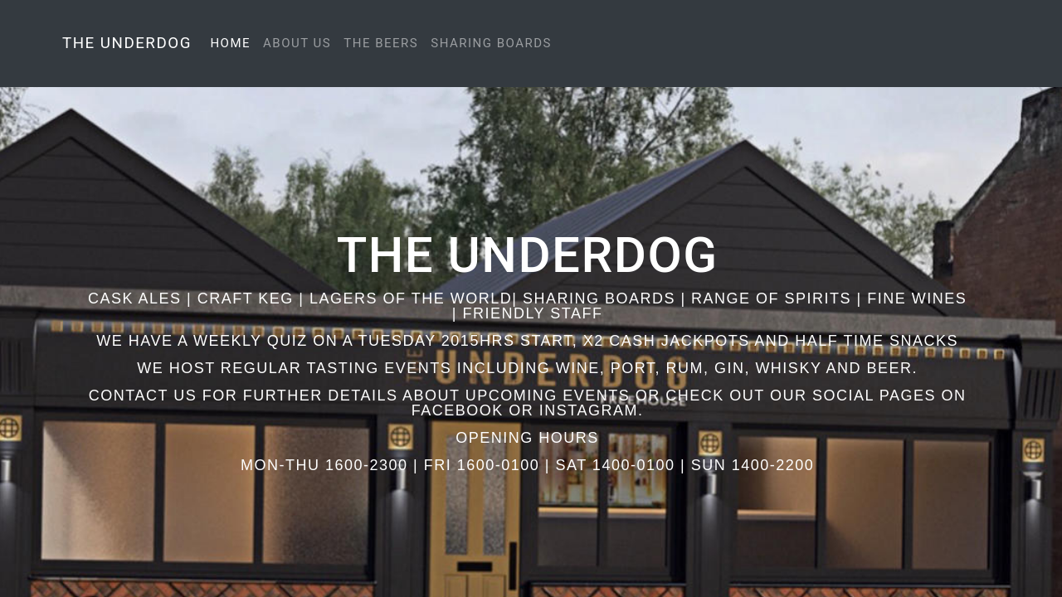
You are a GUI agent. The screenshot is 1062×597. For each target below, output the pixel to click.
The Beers (380, 43)
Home (233, 43)
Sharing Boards (491, 43)
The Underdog (127, 43)
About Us (297, 43)
